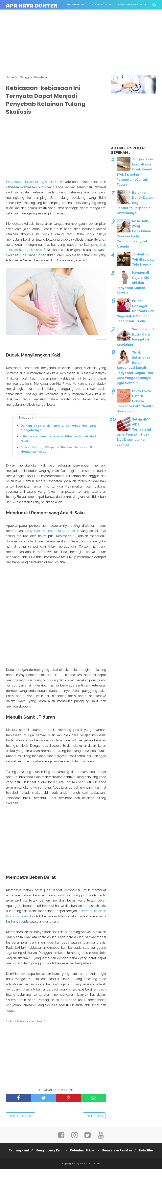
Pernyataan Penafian (129, 1153)
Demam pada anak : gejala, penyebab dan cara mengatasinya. (58, 430)
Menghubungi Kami (58, 1153)
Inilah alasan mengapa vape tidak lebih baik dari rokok (58, 441)
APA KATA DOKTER (32, 5)
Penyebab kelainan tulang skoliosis (32, 184)
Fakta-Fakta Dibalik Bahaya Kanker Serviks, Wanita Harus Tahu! (135, 401)
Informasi (73, 4)
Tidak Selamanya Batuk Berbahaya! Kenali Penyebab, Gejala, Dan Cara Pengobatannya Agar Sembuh (135, 368)
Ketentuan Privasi (93, 1153)
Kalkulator (98, 4)
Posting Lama (94, 1118)
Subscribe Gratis (130, 4)
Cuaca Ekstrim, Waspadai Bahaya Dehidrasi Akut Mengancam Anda (58, 452)
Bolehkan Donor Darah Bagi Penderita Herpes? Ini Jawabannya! (135, 203)
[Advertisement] (81, 41)
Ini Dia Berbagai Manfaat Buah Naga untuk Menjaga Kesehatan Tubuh (135, 311)
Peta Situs (81, 1158)
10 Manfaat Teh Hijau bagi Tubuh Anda (143, 259)
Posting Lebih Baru (21, 1118)
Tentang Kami (26, 1153)
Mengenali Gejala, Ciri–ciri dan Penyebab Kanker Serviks (134, 283)
